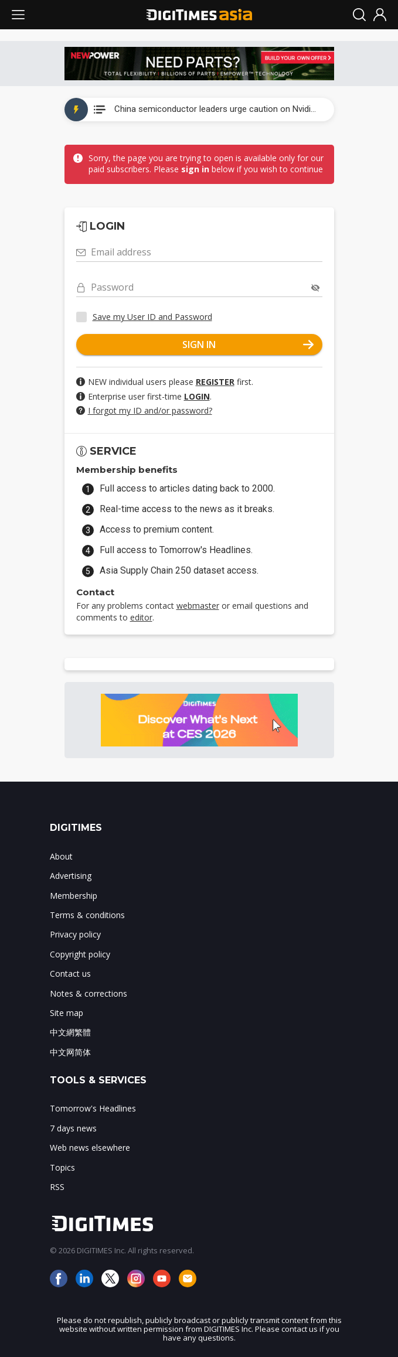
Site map (66, 1012)
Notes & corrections (88, 993)
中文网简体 (70, 1052)
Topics (62, 1167)
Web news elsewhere (90, 1147)
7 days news (73, 1128)
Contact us (70, 973)
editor (141, 617)
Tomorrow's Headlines (93, 1108)
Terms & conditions (87, 914)
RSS (57, 1186)
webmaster (197, 605)
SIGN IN (248, 344)
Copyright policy (80, 954)
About (61, 856)
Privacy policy (75, 934)
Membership (73, 895)
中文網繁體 (70, 1032)
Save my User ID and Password (152, 316)
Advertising (70, 875)
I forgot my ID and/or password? (150, 410)
